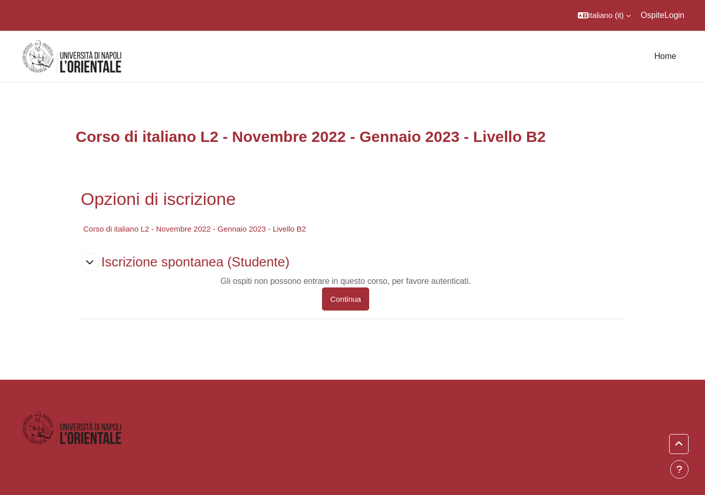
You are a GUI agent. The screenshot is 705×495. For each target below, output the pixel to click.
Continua (345, 299)
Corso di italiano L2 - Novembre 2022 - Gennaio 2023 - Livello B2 (195, 228)
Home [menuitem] (665, 56)
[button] (604, 15)
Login (674, 15)
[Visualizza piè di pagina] (679, 469)
